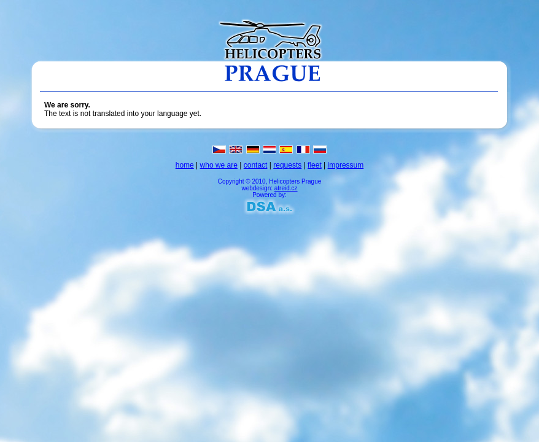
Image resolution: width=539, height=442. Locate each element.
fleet (315, 165)
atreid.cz (286, 188)
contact (256, 165)
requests (287, 165)
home (185, 165)
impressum (346, 165)
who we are (219, 165)
